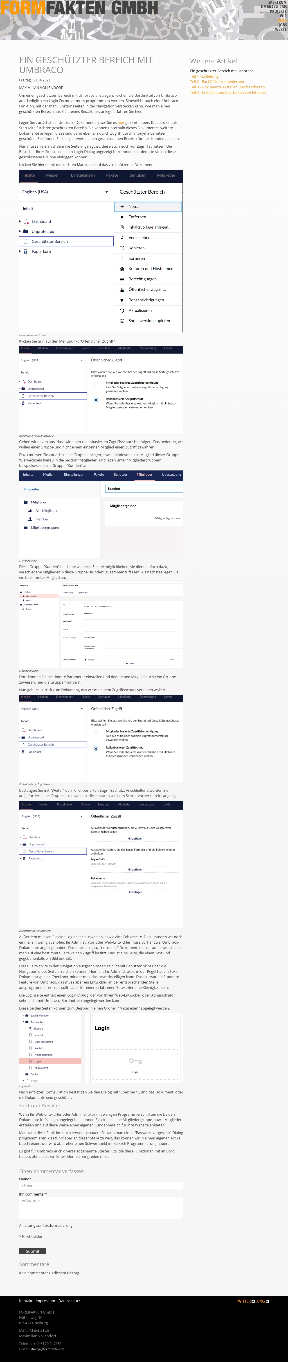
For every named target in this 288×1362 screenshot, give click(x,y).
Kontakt (25, 1300)
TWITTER (245, 1301)
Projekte (278, 11)
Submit (32, 1251)
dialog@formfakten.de (48, 1349)
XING (262, 1301)
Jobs (283, 24)
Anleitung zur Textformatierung (46, 1225)
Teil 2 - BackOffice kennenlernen (217, 81)
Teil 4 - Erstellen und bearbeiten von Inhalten (228, 92)
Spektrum (277, 2)
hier (121, 122)
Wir (283, 15)
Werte (281, 29)
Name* (25, 1179)
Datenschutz (69, 1300)
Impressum (45, 1300)
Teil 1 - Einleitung (204, 76)
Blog (282, 20)
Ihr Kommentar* (33, 1194)
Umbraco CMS (274, 6)
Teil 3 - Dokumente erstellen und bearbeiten (227, 87)
